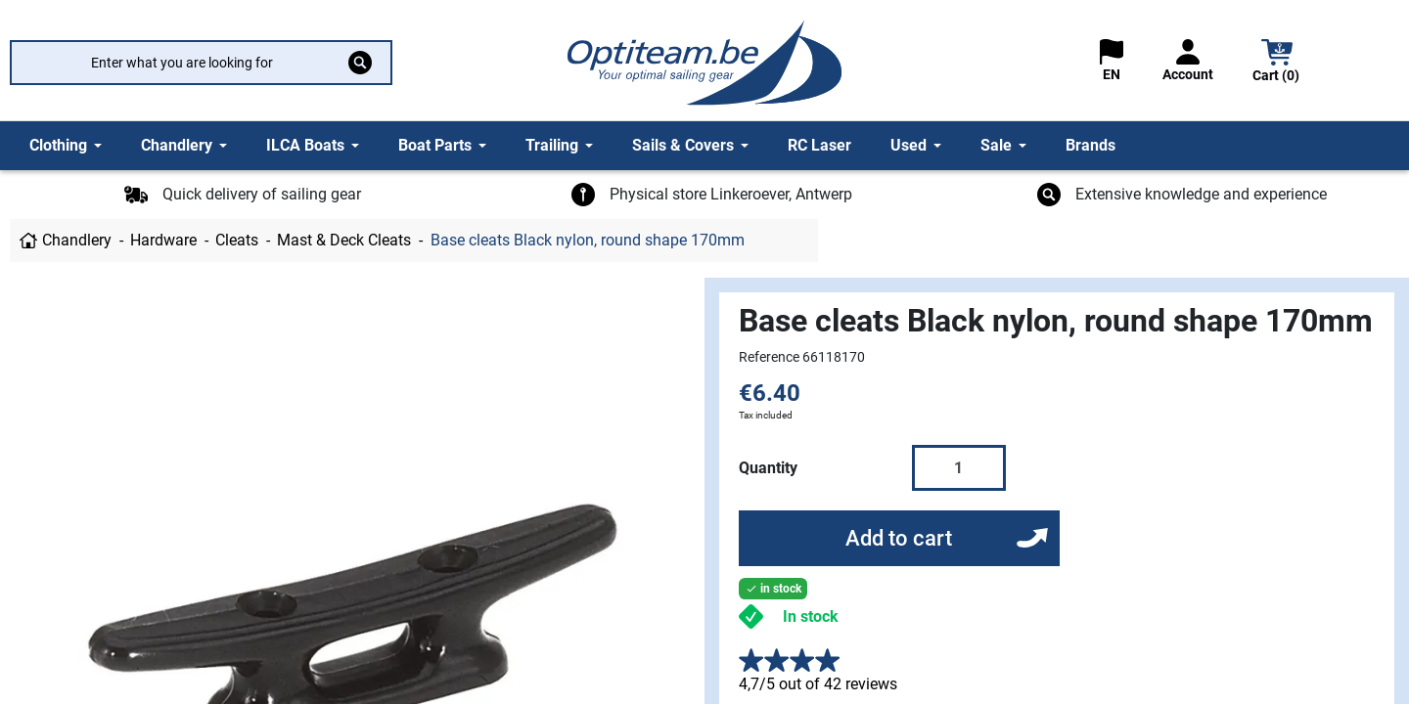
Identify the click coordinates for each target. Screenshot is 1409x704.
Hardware (163, 240)
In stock (811, 616)
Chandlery (77, 240)
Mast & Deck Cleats (344, 240)
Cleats (236, 240)
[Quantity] (959, 467)
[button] (1277, 63)
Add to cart (898, 538)
